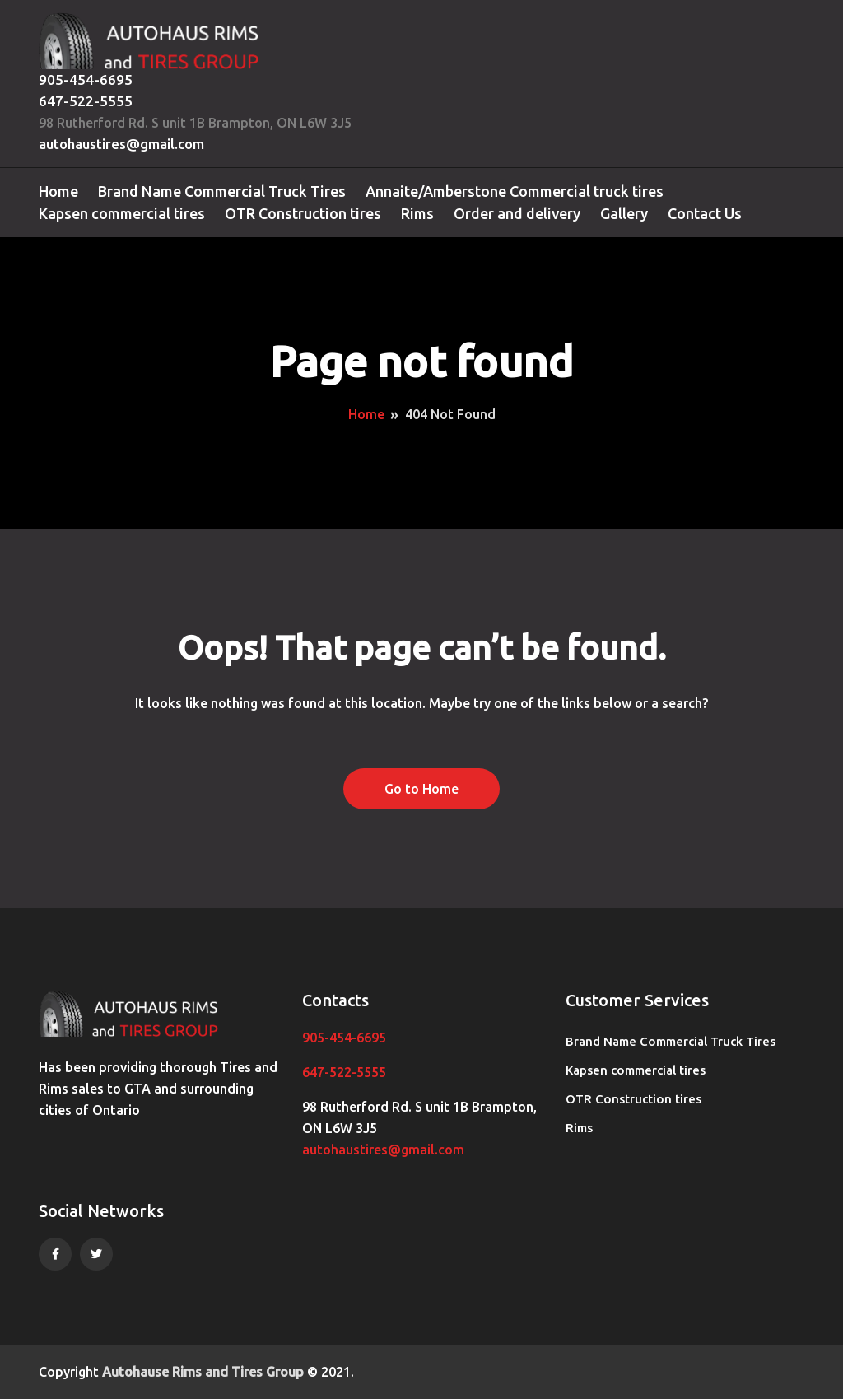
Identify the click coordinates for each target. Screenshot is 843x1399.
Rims (417, 213)
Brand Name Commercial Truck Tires (222, 191)
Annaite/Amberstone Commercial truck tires (515, 191)
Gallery (624, 213)
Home (58, 191)
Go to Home (421, 788)
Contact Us (705, 213)
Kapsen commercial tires (122, 213)
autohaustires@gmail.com (121, 144)
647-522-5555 (86, 101)
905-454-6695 (86, 79)
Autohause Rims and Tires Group (203, 1371)
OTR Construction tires (303, 213)
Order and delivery (517, 213)
